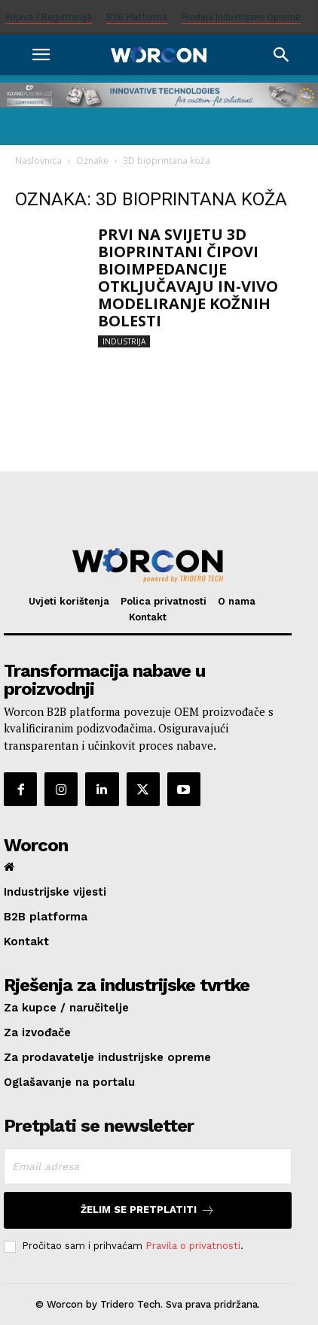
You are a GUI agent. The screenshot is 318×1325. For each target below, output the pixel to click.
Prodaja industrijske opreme (241, 17)
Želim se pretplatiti (148, 1210)
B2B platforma (136, 17)
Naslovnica (38, 160)
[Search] (282, 55)
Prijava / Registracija (48, 17)
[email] (148, 1166)
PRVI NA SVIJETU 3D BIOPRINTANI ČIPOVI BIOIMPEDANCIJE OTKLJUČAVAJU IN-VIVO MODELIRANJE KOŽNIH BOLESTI (188, 277)
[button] (41, 55)
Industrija (123, 341)
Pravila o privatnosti (192, 1245)
